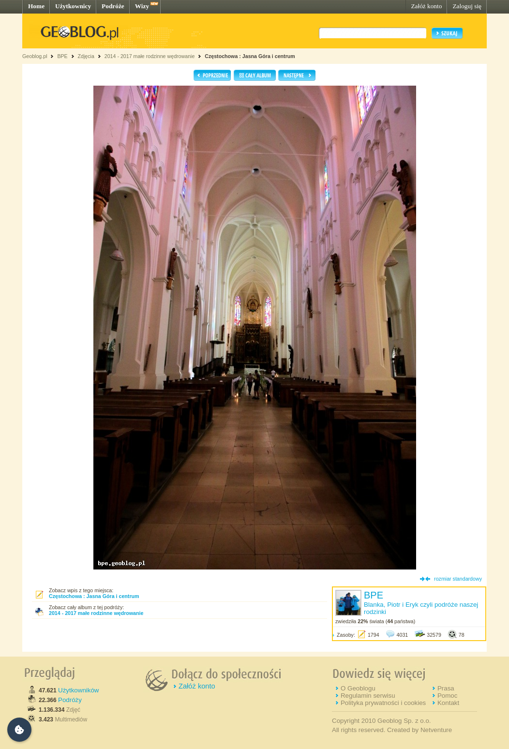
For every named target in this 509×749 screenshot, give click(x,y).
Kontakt (448, 702)
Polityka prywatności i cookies (383, 702)
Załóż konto (426, 6)
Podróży (70, 700)
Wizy (142, 6)
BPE (62, 56)
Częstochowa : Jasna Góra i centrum (250, 56)
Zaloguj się (466, 6)
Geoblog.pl (34, 56)
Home (36, 6)
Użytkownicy (73, 6)
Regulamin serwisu (368, 695)
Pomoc (447, 695)
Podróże (113, 6)
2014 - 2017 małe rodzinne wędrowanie (150, 56)
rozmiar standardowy (458, 579)
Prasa (445, 688)
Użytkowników (78, 690)
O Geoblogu (358, 688)
